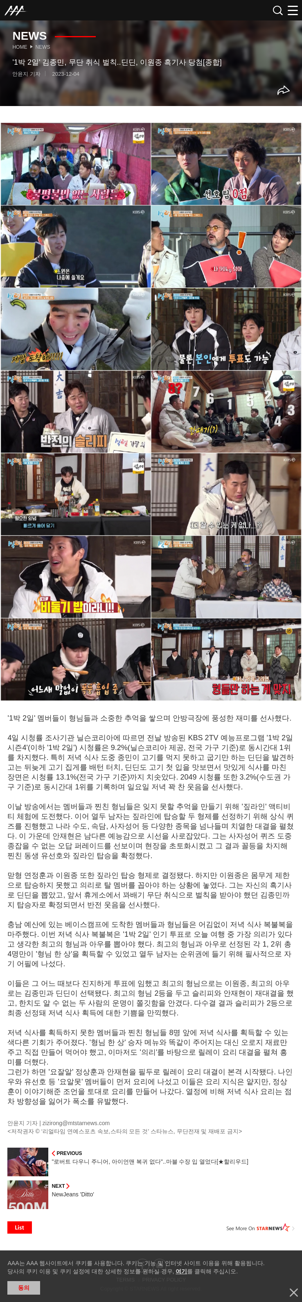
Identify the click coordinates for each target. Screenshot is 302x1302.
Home (19, 47)
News (42, 47)
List (19, 1227)
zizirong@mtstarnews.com (76, 1123)
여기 (181, 1271)
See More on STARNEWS (261, 1227)
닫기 (294, 1292)
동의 (23, 1287)
